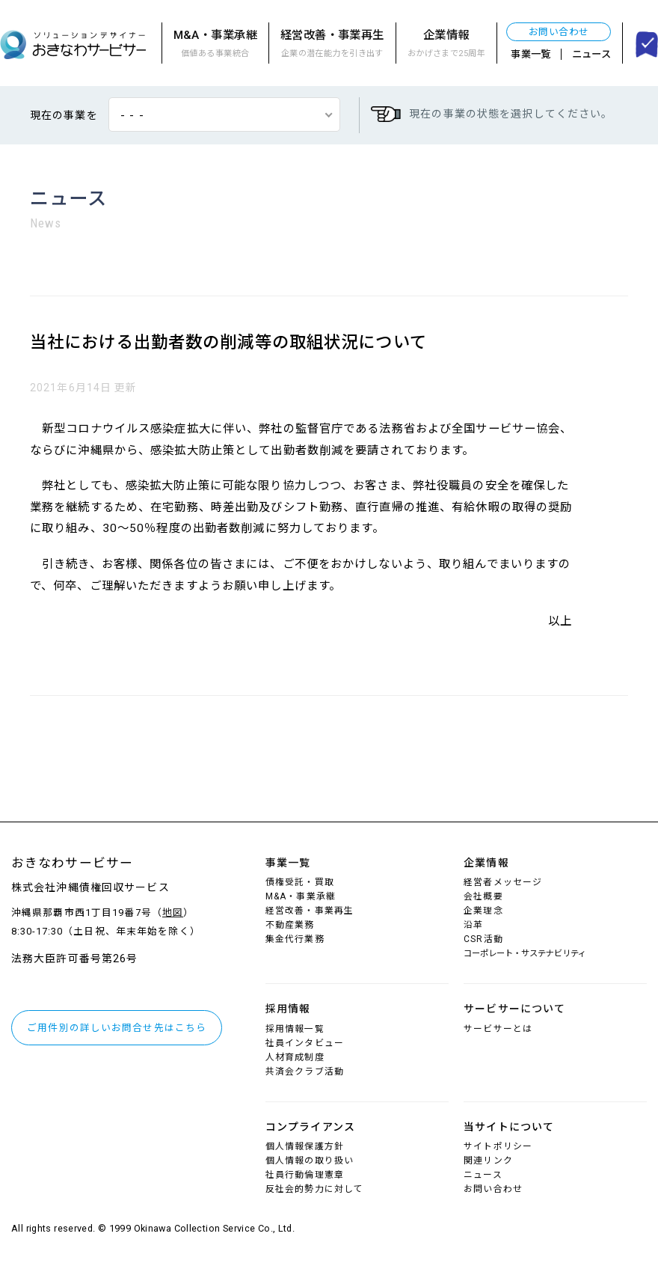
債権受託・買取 (299, 882)
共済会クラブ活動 (304, 1071)
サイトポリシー (498, 1146)
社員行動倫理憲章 (304, 1175)
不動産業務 (290, 925)
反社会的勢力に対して (314, 1189)
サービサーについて (514, 1009)
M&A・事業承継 (215, 44)
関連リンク (488, 1160)
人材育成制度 (295, 1057)
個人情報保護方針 (304, 1146)
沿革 (473, 925)
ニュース (592, 54)
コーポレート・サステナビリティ (525, 954)
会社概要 (483, 896)
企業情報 (446, 44)
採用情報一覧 (295, 1029)
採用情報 (287, 1009)
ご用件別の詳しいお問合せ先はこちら (116, 1027)
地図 (172, 912)
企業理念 (483, 910)
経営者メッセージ (503, 882)
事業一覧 (531, 54)
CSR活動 (483, 939)
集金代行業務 (295, 939)
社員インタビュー (304, 1043)
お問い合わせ (559, 31)
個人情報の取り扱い (309, 1160)
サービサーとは (498, 1029)
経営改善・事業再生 (332, 44)
